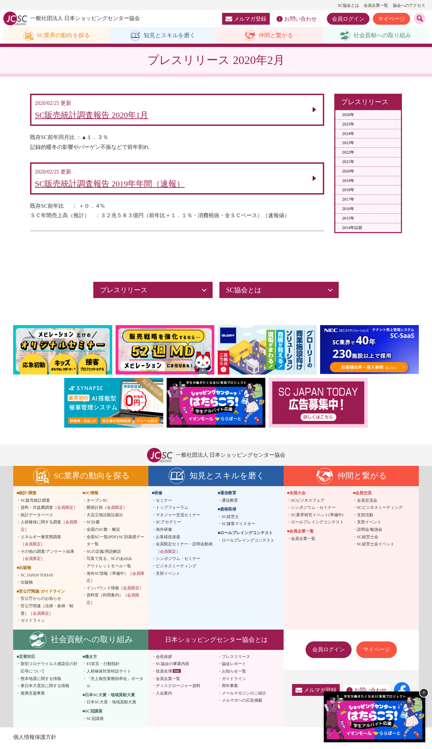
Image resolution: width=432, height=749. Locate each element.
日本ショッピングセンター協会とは (216, 641)
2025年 (348, 124)
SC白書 (93, 524)
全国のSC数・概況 (103, 531)
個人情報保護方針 (34, 739)
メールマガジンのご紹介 (244, 695)
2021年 (348, 162)
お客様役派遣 (168, 538)
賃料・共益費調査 (49, 509)
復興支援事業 (33, 695)
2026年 (348, 115)
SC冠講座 (95, 720)
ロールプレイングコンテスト (248, 542)
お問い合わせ (297, 19)
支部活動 (365, 516)
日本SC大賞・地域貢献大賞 (111, 704)
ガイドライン (33, 622)
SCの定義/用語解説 (104, 553)
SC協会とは (348, 5)
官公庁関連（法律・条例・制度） (47, 611)
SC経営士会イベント (375, 546)
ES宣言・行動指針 (103, 665)
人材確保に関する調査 (49, 528)
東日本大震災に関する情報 (45, 687)
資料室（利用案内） (113, 601)
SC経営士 (230, 518)
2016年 (348, 209)
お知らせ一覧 (234, 673)
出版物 (27, 584)
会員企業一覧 (376, 5)
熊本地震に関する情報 (41, 680)
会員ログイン (348, 19)
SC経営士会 (367, 538)
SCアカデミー (168, 524)
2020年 (348, 171)
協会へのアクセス (409, 5)
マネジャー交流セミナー (178, 516)
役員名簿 (164, 673)
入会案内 (164, 695)
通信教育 (230, 502)
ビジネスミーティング (176, 567)
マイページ (391, 19)
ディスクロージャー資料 (178, 687)
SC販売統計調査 (35, 502)
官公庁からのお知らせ (41, 600)
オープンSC (97, 502)
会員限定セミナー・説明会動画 (184, 550)
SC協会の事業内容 (172, 665)
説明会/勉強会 (369, 531)
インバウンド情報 (115, 589)
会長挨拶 (164, 658)
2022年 (348, 152)
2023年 (348, 143)
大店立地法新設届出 (105, 516)
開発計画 (107, 509)
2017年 (348, 199)
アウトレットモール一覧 (109, 567)
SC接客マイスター (238, 525)
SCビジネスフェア (308, 502)
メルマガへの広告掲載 (242, 702)
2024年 (348, 133)
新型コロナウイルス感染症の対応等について (49, 669)
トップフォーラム (172, 509)
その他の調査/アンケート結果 (47, 557)
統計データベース (37, 516)
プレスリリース (236, 658)
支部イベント (168, 575)
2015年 (348, 218)
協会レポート (234, 665)
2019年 (348, 180)
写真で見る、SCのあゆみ (109, 560)
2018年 (348, 190)
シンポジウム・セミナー (178, 560)
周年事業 (230, 687)
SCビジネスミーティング (380, 509)
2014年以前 (352, 227)
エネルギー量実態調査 (41, 542)
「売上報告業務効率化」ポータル (115, 684)
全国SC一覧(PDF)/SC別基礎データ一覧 (115, 542)
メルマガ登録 (245, 19)
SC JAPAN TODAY (37, 576)
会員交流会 (367, 502)
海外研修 (164, 531)
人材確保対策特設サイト (109, 673)
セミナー (164, 502)
